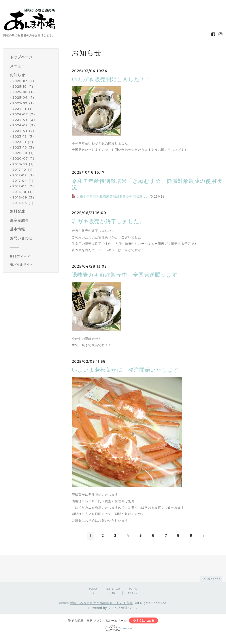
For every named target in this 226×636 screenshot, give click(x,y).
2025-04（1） (24, 97)
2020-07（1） (24, 158)
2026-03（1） (24, 81)
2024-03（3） (24, 120)
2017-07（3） (24, 175)
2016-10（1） (23, 192)
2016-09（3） (24, 197)
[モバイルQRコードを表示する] (32, 264)
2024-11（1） (23, 109)
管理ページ (129, 608)
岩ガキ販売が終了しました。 (108, 221)
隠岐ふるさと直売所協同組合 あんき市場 (101, 603)
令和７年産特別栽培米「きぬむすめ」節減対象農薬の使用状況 (147, 184)
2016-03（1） (23, 203)
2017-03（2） (24, 186)
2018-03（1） (23, 164)
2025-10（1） (23, 86)
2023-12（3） (24, 136)
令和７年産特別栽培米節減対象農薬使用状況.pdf (112, 196)
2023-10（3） (24, 147)
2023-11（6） (23, 142)
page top (211, 578)
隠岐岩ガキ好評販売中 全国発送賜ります (125, 275)
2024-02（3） (24, 125)
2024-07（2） (24, 114)
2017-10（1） (23, 170)
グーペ (113, 608)
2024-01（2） (24, 131)
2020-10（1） (23, 153)
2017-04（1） (23, 181)
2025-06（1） (24, 92)
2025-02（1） (24, 103)
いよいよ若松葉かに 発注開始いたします (128, 370)
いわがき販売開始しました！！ (114, 79)
